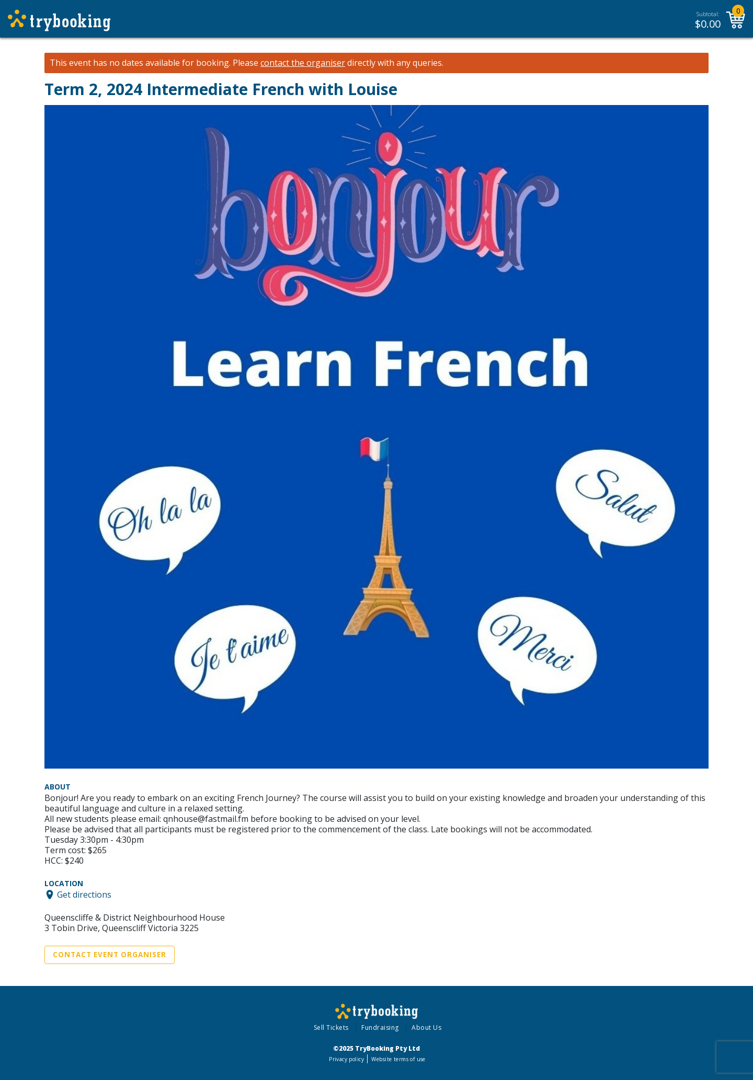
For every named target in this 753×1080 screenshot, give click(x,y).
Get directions (84, 894)
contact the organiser (302, 63)
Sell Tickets (331, 1027)
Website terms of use (398, 1059)
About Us (426, 1027)
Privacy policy (346, 1059)
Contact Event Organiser (109, 954)
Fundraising (380, 1027)
